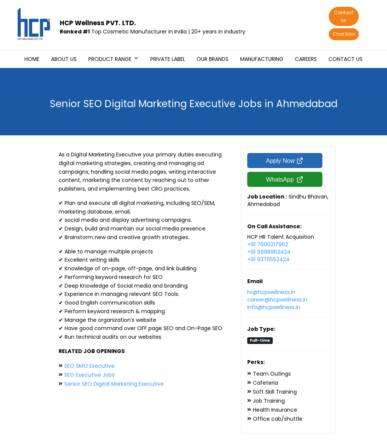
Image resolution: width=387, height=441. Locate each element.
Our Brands (212, 59)
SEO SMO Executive (89, 366)
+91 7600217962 (267, 244)
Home (31, 59)
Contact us (343, 16)
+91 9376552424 (268, 259)
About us (64, 59)
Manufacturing (261, 59)
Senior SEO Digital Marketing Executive (114, 384)
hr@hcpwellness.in (271, 292)
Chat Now (344, 34)
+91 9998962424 (269, 252)
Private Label (167, 59)
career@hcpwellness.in (277, 299)
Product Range (110, 59)
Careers (306, 59)
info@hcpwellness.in (273, 307)
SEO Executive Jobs (89, 375)
